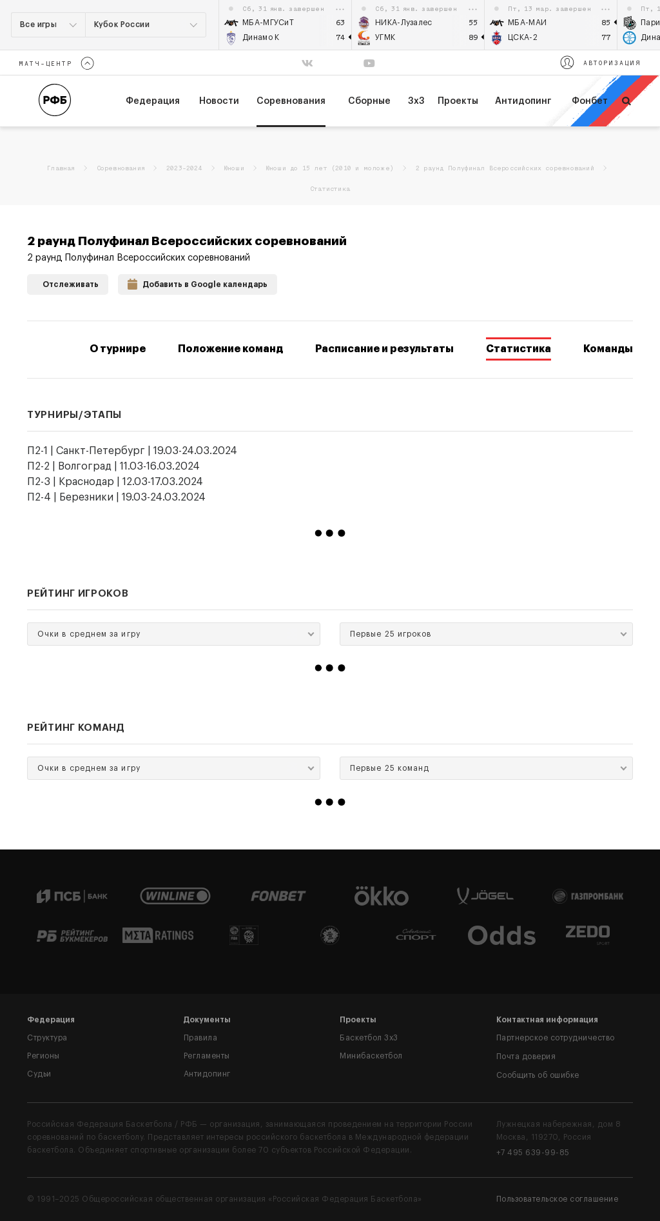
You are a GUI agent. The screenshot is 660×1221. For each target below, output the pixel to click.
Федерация (51, 1020)
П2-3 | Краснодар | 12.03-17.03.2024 (115, 482)
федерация (153, 101)
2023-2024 (184, 168)
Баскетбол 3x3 (369, 1038)
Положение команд (230, 349)
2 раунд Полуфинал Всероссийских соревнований (505, 168)
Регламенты (207, 1056)
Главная (60, 168)
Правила (201, 1038)
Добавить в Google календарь (197, 282)
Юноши (234, 168)
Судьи (39, 1074)
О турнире (118, 349)
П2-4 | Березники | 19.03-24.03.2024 (116, 497)
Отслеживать (68, 282)
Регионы (43, 1056)
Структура (47, 1038)
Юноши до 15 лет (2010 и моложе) (330, 168)
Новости (219, 101)
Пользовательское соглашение (557, 1199)
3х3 (416, 101)
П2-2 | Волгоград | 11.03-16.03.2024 (113, 466)
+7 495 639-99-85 (533, 1152)
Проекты (458, 101)
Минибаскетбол (371, 1056)
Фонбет (590, 101)
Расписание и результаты (384, 349)
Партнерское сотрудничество (555, 1038)
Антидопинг (523, 101)
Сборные (369, 101)
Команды (608, 349)
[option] (285, 25)
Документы (207, 1020)
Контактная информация (547, 1020)
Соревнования (291, 101)
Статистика (518, 349)
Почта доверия (526, 1056)
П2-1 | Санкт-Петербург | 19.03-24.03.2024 (132, 451)
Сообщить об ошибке (537, 1075)
